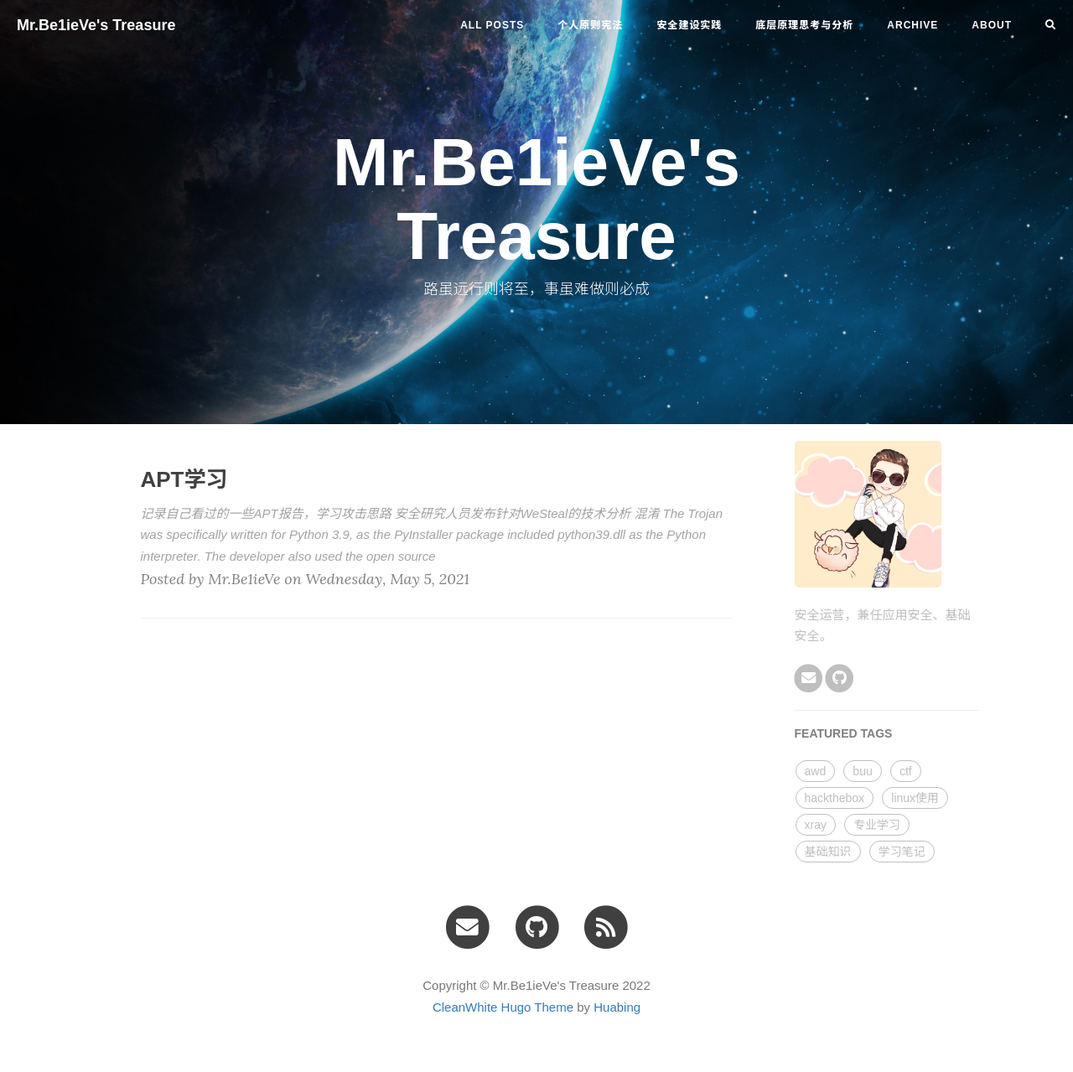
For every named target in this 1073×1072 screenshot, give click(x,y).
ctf (905, 771)
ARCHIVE (912, 25)
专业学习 (876, 824)
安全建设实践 (689, 25)
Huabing (617, 1007)
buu (862, 771)
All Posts (492, 25)
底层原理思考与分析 (804, 25)
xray (816, 824)
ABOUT (992, 25)
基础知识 (828, 851)
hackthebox (835, 798)
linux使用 (915, 798)
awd (816, 771)
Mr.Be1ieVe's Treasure (96, 25)
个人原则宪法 (590, 25)
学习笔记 (902, 851)
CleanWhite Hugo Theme (503, 1007)
